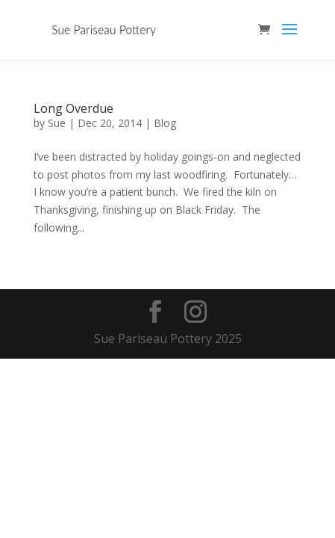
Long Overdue (73, 108)
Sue (57, 123)
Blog (165, 123)
